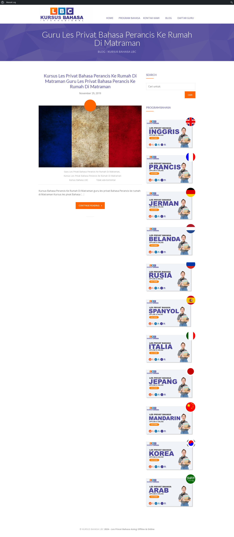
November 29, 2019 (90, 93)
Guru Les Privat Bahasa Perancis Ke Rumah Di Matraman (92, 171)
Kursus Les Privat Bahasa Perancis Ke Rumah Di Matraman (92, 175)
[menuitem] (2, 2)
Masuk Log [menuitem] (11, 2)
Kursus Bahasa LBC (78, 180)
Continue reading (90, 205)
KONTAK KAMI (151, 14)
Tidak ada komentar (106, 180)
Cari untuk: (154, 86)
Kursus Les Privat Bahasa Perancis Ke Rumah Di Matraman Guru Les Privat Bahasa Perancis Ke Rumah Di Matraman (90, 81)
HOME (109, 14)
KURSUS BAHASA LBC (93, 529)
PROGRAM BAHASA (129, 14)
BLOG (168, 14)
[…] (82, 194)
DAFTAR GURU (185, 14)
